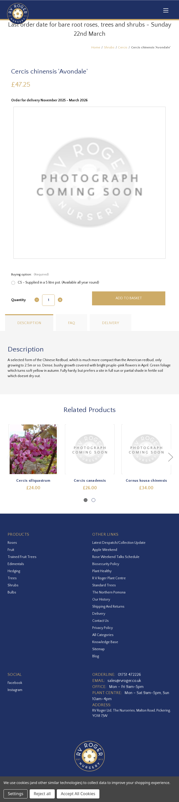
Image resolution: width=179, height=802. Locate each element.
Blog (95, 656)
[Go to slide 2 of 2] (93, 500)
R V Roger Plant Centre (109, 578)
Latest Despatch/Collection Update (119, 543)
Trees (12, 578)
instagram (15, 690)
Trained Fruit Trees (22, 557)
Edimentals (16, 564)
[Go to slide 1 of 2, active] (85, 500)
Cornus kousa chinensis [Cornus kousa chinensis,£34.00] (146, 480)
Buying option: (30, 274)
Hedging (14, 571)
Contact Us (100, 621)
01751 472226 (129, 674)
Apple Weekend (104, 550)
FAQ (71, 323)
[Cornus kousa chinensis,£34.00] (146, 449)
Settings (15, 793)
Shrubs (13, 585)
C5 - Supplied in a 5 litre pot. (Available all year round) (58, 283)
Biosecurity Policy (105, 564)
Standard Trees (104, 585)
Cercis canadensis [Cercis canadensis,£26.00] (90, 480)
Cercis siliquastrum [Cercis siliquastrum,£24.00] (33, 480)
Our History (101, 600)
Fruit (11, 550)
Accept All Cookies (78, 793)
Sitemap (98, 649)
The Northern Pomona (109, 592)
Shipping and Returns (108, 607)
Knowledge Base (105, 642)
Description (29, 323)
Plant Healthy (102, 571)
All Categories (103, 635)
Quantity (18, 300)
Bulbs (12, 592)
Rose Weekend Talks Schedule (115, 557)
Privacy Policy (102, 628)
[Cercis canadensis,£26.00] (90, 449)
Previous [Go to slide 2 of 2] (9, 457)
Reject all (42, 793)
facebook (15, 683)
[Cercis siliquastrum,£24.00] (33, 449)
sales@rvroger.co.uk (124, 680)
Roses (12, 543)
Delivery (110, 323)
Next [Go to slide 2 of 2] (170, 457)
